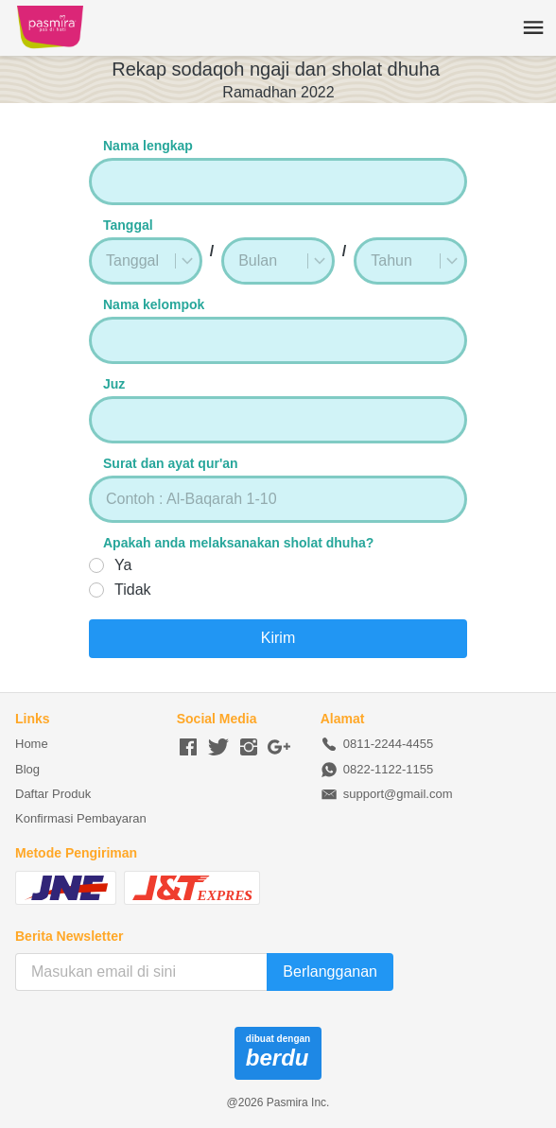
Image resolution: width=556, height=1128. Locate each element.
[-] (188, 748)
